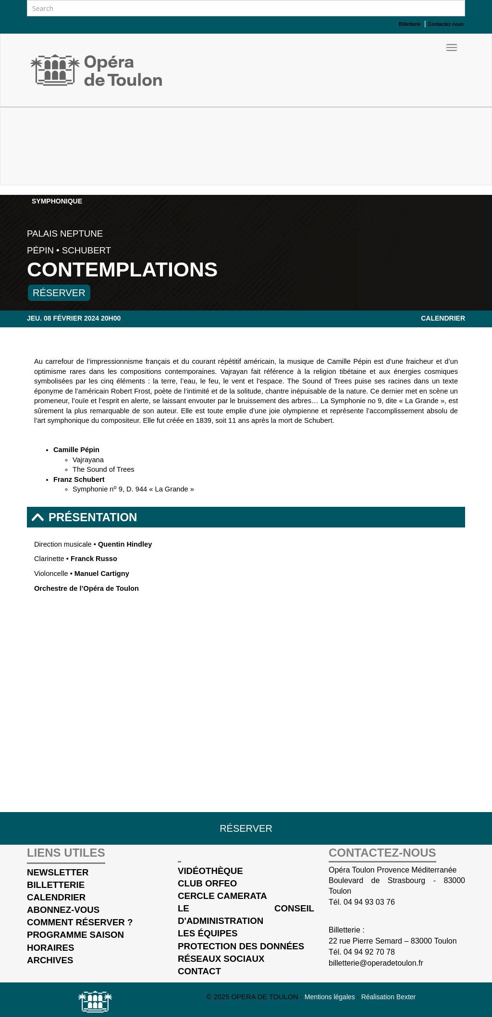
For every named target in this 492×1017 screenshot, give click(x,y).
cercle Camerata (222, 896)
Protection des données (241, 946)
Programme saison (75, 935)
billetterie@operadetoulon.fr (376, 963)
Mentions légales (331, 997)
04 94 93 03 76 (369, 902)
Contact (199, 971)
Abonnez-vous (63, 910)
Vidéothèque (210, 871)
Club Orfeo (207, 883)
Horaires (50, 948)
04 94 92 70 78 (369, 952)
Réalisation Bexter (388, 997)
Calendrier (443, 318)
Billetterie (56, 885)
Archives (50, 960)
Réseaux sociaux (221, 959)
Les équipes (207, 933)
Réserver (59, 292)
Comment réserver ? (80, 922)
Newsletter (58, 872)
